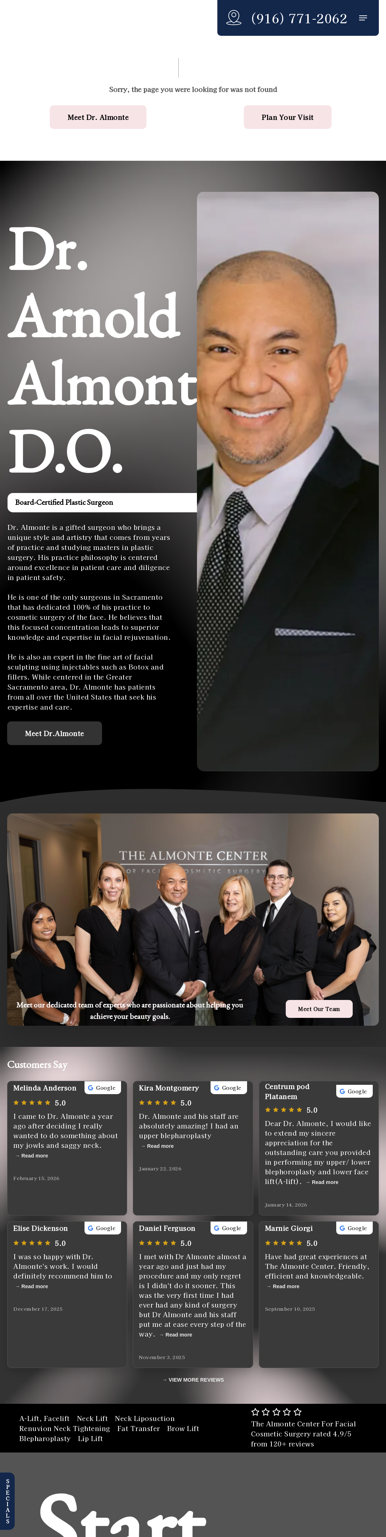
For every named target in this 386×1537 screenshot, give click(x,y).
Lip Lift (90, 1438)
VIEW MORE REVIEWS (196, 1380)
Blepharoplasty (45, 1438)
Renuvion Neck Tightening (64, 1428)
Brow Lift (183, 1428)
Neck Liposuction (145, 1418)
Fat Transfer (138, 1428)
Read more (34, 1156)
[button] (363, 18)
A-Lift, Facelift (44, 1418)
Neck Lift (92, 1418)
